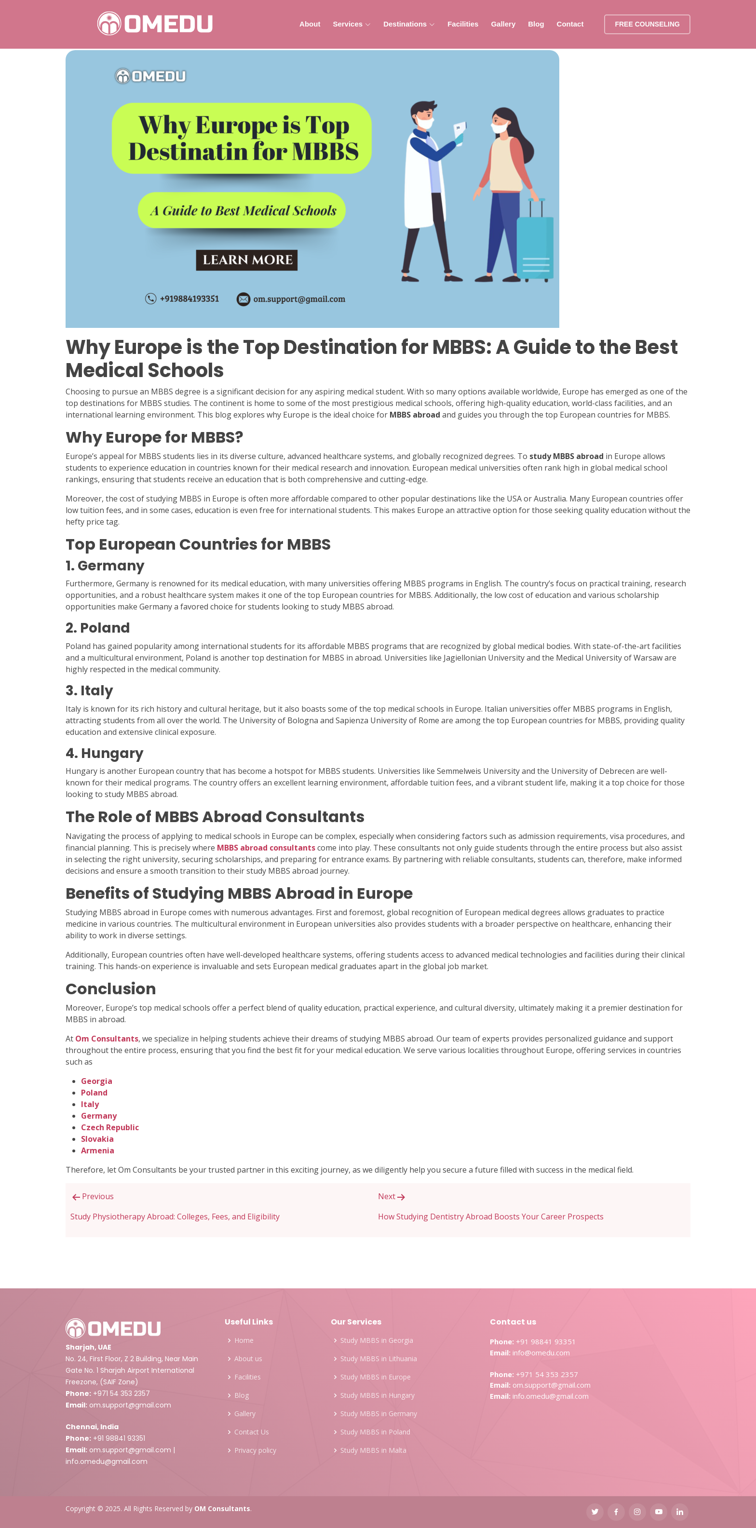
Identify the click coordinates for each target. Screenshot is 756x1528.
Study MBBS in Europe (375, 1377)
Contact (570, 24)
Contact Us (251, 1432)
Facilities (462, 24)
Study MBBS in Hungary (377, 1395)
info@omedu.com (541, 1352)
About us (248, 1358)
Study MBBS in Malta (373, 1450)
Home (244, 1340)
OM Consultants (222, 1508)
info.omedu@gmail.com (107, 1461)
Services (352, 24)
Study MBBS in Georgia (376, 1340)
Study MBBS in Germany (378, 1413)
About (309, 24)
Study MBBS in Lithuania (378, 1358)
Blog (536, 24)
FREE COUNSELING (647, 24)
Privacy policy (255, 1450)
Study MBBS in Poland (375, 1432)
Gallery (503, 24)
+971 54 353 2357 (121, 1393)
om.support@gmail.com (130, 1405)
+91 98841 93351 (119, 1438)
